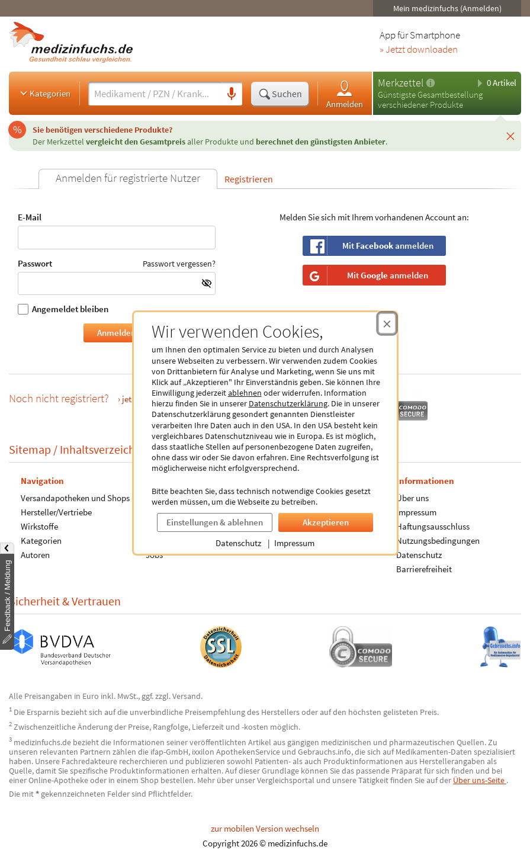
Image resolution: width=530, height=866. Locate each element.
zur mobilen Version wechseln (265, 828)
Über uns (412, 497)
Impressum (294, 543)
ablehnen (245, 392)
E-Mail (117, 230)
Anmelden (344, 94)
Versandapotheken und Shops (75, 497)
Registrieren (248, 179)
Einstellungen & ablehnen (214, 522)
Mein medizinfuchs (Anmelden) (447, 8)
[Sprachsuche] (231, 94)
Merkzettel (400, 82)
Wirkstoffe (39, 525)
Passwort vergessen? (179, 263)
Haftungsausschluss (433, 525)
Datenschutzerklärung (288, 403)
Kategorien (44, 93)
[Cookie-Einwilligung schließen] (387, 323)
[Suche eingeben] (154, 93)
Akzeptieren (326, 522)
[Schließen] (510, 136)
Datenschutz (238, 543)
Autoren (35, 554)
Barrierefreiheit (424, 568)
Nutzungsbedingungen (438, 540)
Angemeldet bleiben (63, 309)
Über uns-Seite (479, 780)
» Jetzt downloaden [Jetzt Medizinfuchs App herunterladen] (419, 50)
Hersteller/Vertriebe (56, 511)
